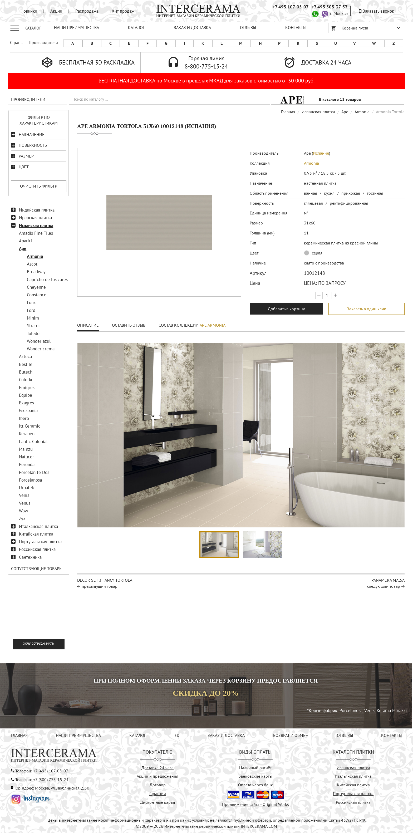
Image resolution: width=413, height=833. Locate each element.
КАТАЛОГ (136, 27)
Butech (25, 372)
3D (176, 735)
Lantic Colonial (33, 441)
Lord (31, 310)
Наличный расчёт (255, 767)
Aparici (25, 241)
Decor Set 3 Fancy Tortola (104, 580)
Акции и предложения (157, 776)
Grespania (28, 410)
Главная (288, 111)
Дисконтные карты (157, 802)
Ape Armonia (212, 325)
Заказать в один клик (366, 308)
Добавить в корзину (286, 308)
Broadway (36, 272)
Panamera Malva (388, 580)
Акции (56, 11)
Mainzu (26, 449)
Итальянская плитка (38, 526)
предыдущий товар (99, 586)
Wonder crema (41, 349)
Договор (158, 784)
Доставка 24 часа (157, 767)
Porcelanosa (30, 480)
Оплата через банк (255, 784)
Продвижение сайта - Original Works (255, 804)
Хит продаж (123, 11)
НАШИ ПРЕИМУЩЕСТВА (76, 27)
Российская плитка (37, 549)
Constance (36, 295)
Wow (23, 511)
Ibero (24, 418)
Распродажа (87, 11)
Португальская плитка (40, 542)
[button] (397, 437)
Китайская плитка (36, 534)
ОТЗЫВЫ (248, 27)
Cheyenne (36, 287)
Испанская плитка (36, 225)
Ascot (32, 264)
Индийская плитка (37, 210)
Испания (321, 153)
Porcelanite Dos (34, 472)
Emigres (27, 387)
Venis (24, 495)
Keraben (27, 434)
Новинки (29, 11)
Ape (22, 248)
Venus (24, 503)
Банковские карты (255, 776)
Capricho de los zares (47, 279)
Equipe (25, 395)
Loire (32, 302)
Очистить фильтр (38, 186)
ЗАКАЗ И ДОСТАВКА (192, 27)
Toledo (33, 333)
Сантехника (30, 557)
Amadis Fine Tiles (36, 233)
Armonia (35, 256)
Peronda (27, 464)
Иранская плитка (35, 217)
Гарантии (157, 793)
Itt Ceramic (29, 426)
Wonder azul (39, 341)
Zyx (22, 518)
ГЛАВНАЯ (19, 735)
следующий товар (383, 586)
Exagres (26, 403)
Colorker (27, 380)
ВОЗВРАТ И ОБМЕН (290, 735)
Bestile (25, 364)
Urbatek (26, 488)
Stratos (33, 326)
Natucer (26, 457)
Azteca (25, 356)
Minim (33, 318)
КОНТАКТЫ (295, 27)
